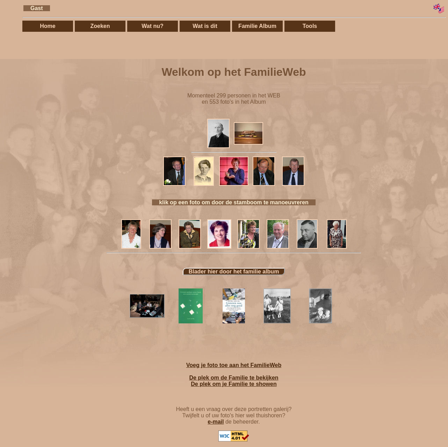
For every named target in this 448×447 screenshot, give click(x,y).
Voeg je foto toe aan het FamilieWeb (233, 365)
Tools (310, 26)
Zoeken (100, 26)
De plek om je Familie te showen (233, 384)
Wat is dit (205, 26)
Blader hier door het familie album (234, 271)
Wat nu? (153, 26)
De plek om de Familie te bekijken (233, 378)
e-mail (216, 422)
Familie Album (257, 26)
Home (47, 26)
